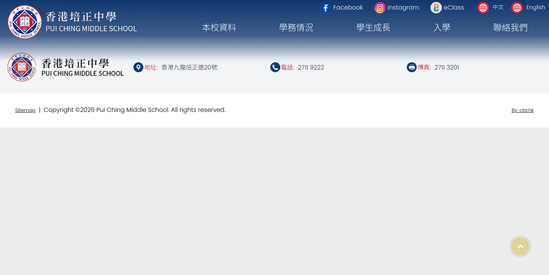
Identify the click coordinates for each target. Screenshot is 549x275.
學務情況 (296, 27)
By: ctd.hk (523, 110)
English (536, 7)
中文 (498, 7)
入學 (441, 27)
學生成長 (373, 27)
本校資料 (219, 27)
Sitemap (25, 110)
